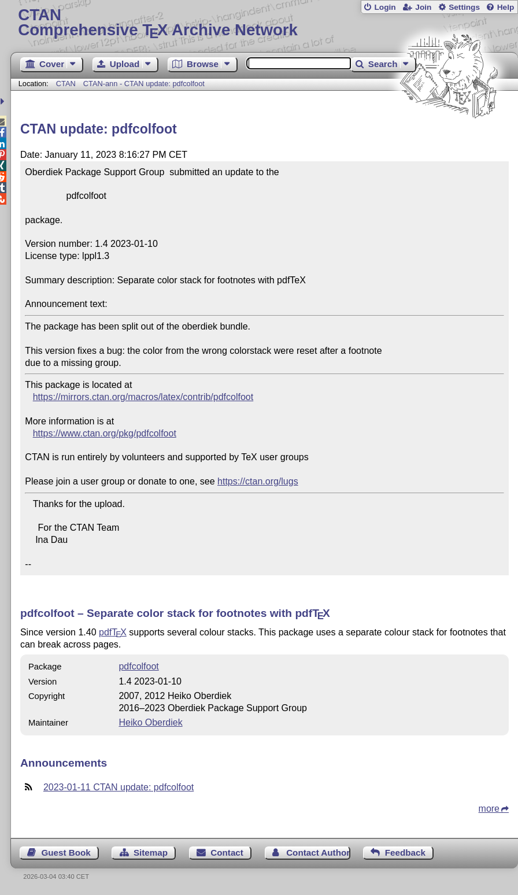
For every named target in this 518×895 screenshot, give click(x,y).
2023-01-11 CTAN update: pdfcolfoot (118, 787)
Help (506, 7)
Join (423, 7)
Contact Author (318, 852)
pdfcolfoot (138, 666)
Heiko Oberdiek (150, 722)
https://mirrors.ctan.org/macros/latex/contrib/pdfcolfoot (143, 397)
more (489, 808)
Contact (226, 852)
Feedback (405, 852)
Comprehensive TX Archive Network (264, 23)
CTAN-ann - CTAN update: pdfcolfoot (144, 83)
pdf (113, 632)
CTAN (66, 83)
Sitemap (151, 852)
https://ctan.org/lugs (257, 481)
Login (384, 7)
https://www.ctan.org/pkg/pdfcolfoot (104, 433)
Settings (464, 7)
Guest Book (65, 852)
